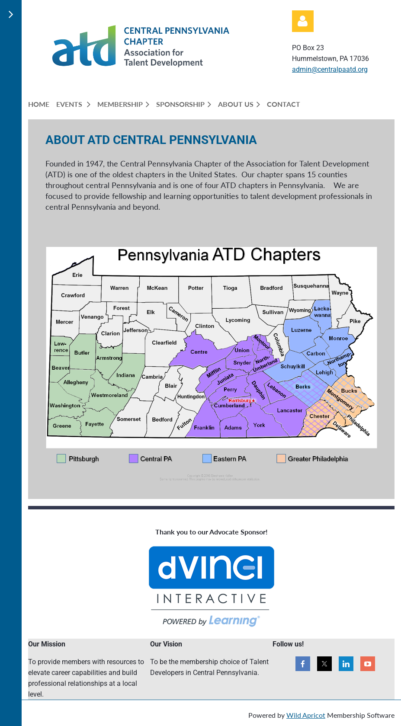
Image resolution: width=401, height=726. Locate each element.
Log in (303, 21)
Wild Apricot (305, 715)
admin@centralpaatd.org (330, 69)
